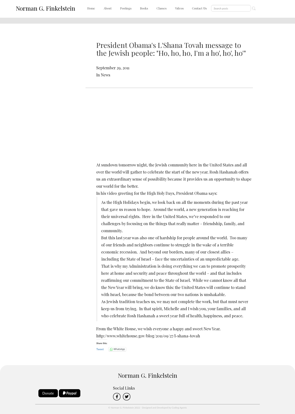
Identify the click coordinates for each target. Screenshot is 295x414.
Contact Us (199, 8)
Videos (179, 8)
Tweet (100, 349)
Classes (162, 8)
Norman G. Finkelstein (45, 8)
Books (144, 8)
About (108, 8)
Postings (126, 8)
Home (91, 8)
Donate (48, 393)
